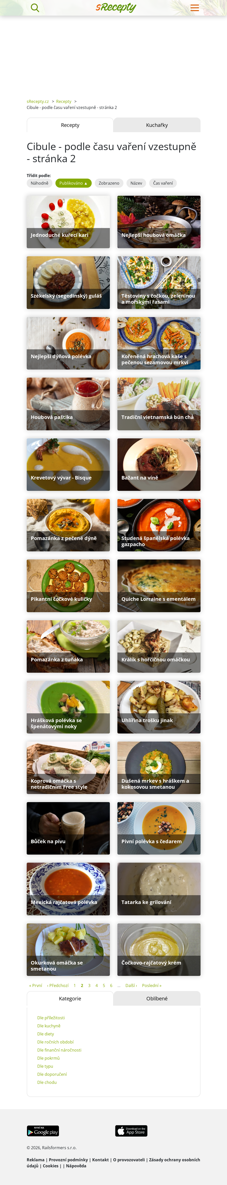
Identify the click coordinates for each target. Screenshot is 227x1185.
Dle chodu (47, 1082)
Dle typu (45, 1066)
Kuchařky (157, 125)
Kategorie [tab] (70, 998)
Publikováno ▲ (73, 183)
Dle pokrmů (48, 1058)
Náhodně (39, 183)
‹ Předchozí (58, 985)
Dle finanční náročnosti (59, 1050)
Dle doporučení (52, 1074)
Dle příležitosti (51, 1018)
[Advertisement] (113, 53)
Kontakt (100, 1160)
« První (35, 985)
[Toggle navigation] (195, 8)
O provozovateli (129, 1160)
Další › (131, 985)
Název (136, 183)
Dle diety (45, 1034)
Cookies (50, 1166)
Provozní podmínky (68, 1160)
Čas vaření (163, 183)
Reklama (36, 1160)
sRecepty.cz (38, 101)
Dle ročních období (55, 1042)
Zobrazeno (109, 183)
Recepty (63, 101)
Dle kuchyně (48, 1026)
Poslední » (151, 985)
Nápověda (76, 1166)
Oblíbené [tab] (157, 998)
